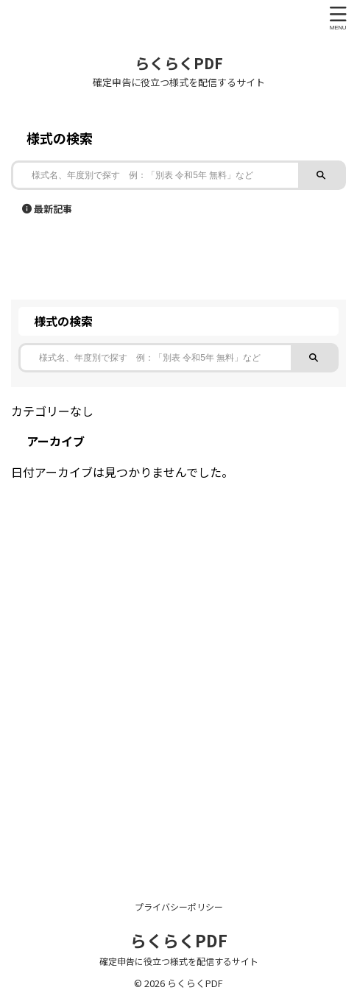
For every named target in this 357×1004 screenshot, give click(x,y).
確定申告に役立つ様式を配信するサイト (178, 961)
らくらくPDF (179, 63)
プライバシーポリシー (179, 906)
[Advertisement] (178, 666)
